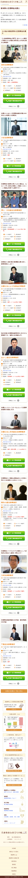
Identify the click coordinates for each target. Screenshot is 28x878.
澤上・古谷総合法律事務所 (11, 210)
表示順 (25, 25)
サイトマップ (18, 839)
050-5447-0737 (7, 296)
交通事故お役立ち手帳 (18, 876)
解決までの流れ (14, 851)
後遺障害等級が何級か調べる (14, 770)
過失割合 (14, 861)
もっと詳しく (14, 730)
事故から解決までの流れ (14, 785)
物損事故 (14, 871)
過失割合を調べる (13, 750)
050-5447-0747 (7, 511)
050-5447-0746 (7, 223)
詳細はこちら (14, 106)
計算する (14, 709)
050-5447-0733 (7, 76)
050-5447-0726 (7, 442)
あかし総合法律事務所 (10, 357)
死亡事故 (14, 867)
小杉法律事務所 (7, 138)
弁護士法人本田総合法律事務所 (13, 432)
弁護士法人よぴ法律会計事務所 (13, 286)
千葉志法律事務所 (8, 644)
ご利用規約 (9, 839)
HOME (14, 848)
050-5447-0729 (7, 656)
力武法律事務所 (7, 575)
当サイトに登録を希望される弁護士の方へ (14, 842)
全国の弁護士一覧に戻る (14, 691)
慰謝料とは (14, 854)
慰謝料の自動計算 (14, 858)
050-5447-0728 (7, 149)
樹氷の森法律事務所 (9, 502)
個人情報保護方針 (16, 837)
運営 (8, 837)
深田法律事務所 (7, 65)
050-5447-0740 (7, 585)
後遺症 (14, 864)
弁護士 (14, 874)
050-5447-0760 (7, 370)
